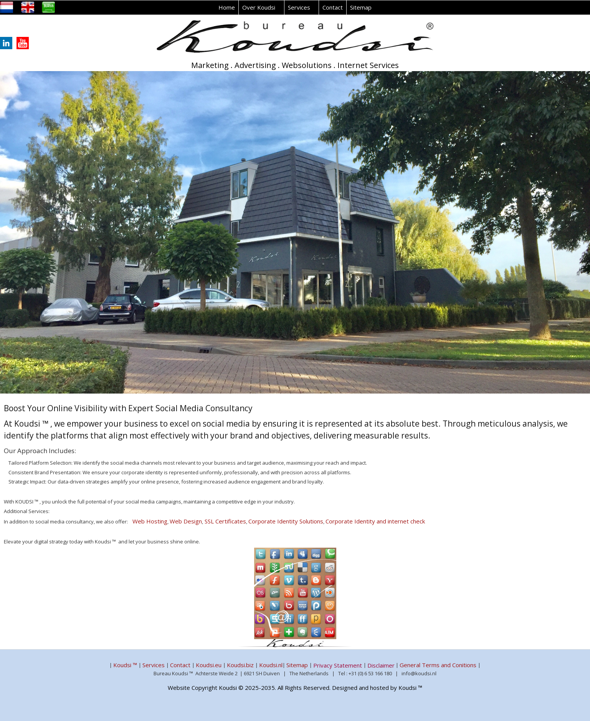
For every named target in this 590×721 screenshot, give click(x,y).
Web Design (186, 521)
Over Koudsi (258, 7)
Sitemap (361, 7)
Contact (332, 7)
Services (299, 7)
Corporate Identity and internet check (375, 521)
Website (179, 687)
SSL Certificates (224, 521)
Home (226, 7)
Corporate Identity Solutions (285, 521)
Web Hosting (149, 521)
